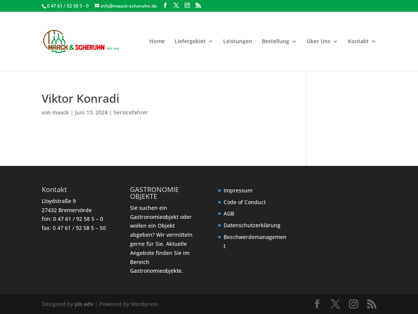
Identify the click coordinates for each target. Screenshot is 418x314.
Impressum (238, 190)
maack (60, 112)
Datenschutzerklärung (252, 225)
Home (157, 42)
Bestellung (275, 42)
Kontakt (358, 42)
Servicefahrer (131, 112)
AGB (229, 213)
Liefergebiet (190, 42)
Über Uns (318, 42)
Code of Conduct (245, 202)
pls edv (84, 304)
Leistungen (237, 42)
